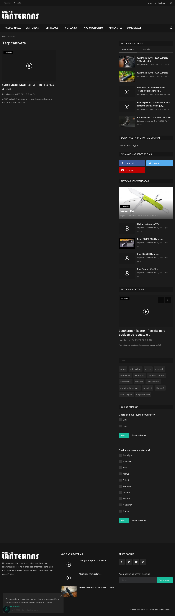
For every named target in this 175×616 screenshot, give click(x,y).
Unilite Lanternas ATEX (148, 224)
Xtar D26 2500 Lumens (148, 254)
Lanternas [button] (33, 27)
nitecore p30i (126, 394)
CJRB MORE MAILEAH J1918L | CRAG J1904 (28, 87)
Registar (161, 3)
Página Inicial (13, 27)
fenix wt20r (140, 375)
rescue (148, 369)
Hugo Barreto (8, 94)
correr (123, 369)
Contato (17, 3)
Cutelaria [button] (72, 27)
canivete (139, 381)
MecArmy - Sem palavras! (90, 574)
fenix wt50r (125, 375)
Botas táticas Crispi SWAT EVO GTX (154, 117)
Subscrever (164, 580)
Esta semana (128, 49)
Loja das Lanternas (145, 121)
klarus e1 (160, 388)
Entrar (150, 3)
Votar (123, 435)
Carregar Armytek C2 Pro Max (92, 560)
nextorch (159, 369)
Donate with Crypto (128, 145)
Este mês (146, 49)
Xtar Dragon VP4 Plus (147, 269)
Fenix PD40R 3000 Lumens (150, 239)
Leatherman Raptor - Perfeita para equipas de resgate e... (142, 332)
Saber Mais (15, 606)
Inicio (4, 36)
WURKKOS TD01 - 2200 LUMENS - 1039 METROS (153, 59)
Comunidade (134, 27)
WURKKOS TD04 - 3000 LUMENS (152, 73)
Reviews (7, 3)
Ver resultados (139, 435)
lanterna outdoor (156, 375)
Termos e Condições (138, 609)
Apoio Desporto (93, 27)
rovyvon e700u (143, 394)
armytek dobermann (129, 388)
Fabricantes (115, 27)
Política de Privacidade (160, 609)
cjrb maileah (135, 369)
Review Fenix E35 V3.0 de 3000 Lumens (96, 587)
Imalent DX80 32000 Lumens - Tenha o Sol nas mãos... (151, 89)
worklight (147, 388)
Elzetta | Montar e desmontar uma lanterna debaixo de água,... (153, 104)
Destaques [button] (53, 27)
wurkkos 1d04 (153, 381)
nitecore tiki (125, 381)
